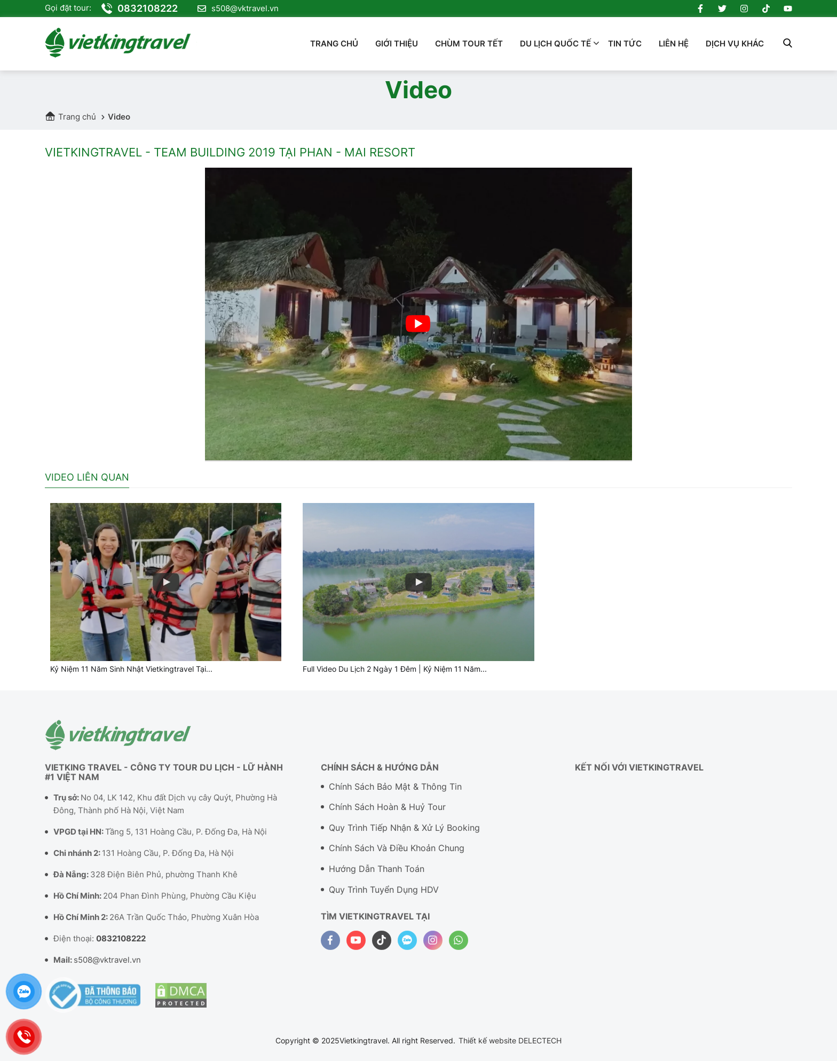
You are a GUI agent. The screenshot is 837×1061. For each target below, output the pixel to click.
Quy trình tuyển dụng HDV (384, 895)
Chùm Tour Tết (469, 43)
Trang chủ (334, 43)
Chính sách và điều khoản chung (396, 854)
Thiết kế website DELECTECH (510, 1040)
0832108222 (139, 8)
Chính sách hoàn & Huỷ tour (387, 813)
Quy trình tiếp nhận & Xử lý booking (404, 833)
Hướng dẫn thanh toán (376, 874)
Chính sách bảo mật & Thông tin (395, 792)
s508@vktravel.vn (238, 8)
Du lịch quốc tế (555, 43)
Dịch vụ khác (735, 43)
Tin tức (625, 43)
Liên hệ (674, 43)
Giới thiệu (396, 43)
